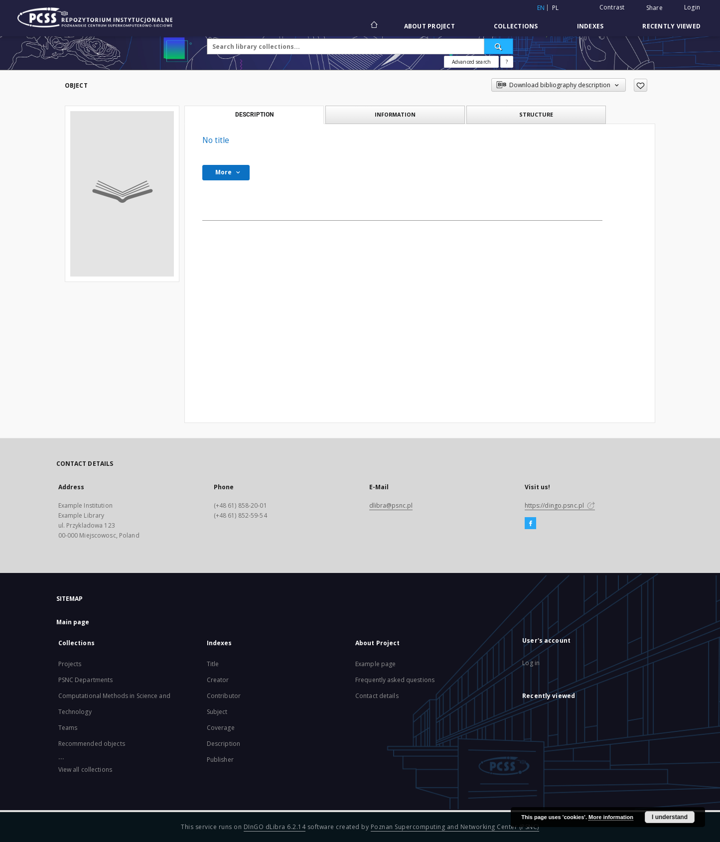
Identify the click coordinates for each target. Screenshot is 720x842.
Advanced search (471, 61)
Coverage (221, 727)
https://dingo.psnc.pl (560, 505)
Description (223, 743)
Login (692, 7)
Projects (70, 664)
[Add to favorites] (640, 85)
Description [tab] (254, 114)
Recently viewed (671, 26)
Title (213, 664)
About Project (429, 26)
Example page (375, 664)
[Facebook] (530, 523)
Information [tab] (395, 114)
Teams (68, 727)
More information (610, 817)
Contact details (377, 696)
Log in (531, 663)
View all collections (85, 769)
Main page (73, 622)
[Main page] (373, 26)
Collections (516, 26)
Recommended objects (91, 743)
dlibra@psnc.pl (391, 505)
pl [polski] (555, 7)
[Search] (498, 46)
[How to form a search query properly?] (506, 62)
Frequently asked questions (394, 680)
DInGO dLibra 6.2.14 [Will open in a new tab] (275, 827)
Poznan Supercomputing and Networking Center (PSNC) (455, 827)
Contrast (612, 7)
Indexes (590, 26)
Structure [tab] (536, 114)
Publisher (220, 759)
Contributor (224, 696)
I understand (670, 817)
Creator (218, 680)
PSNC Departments (85, 680)
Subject (217, 711)
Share (654, 8)
